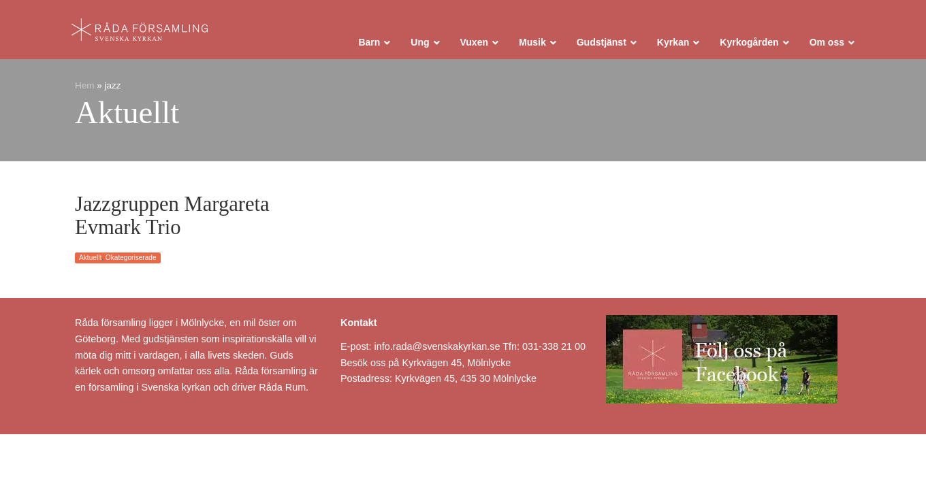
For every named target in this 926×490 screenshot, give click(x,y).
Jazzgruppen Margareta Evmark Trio (172, 216)
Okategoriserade (131, 257)
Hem (85, 85)
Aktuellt (90, 257)
